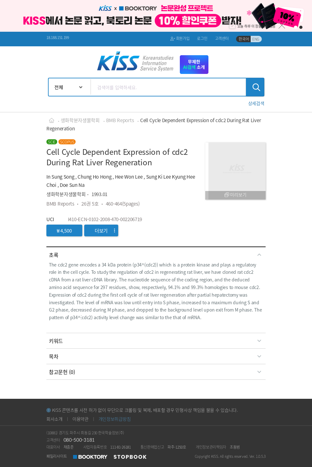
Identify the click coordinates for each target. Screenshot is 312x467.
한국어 (244, 39)
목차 (156, 356)
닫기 (282, 25)
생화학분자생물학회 (80, 120)
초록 (156, 255)
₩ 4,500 (64, 230)
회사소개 (54, 419)
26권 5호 (89, 203)
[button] (256, 103)
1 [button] (295, 27)
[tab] (156, 255)
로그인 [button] (202, 38)
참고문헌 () (156, 372)
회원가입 (180, 38)
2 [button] (301, 27)
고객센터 (222, 38)
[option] (156, 16)
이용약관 (80, 419)
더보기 (105, 230)
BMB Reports (120, 120)
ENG (255, 39)
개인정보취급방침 (114, 419)
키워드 (156, 341)
